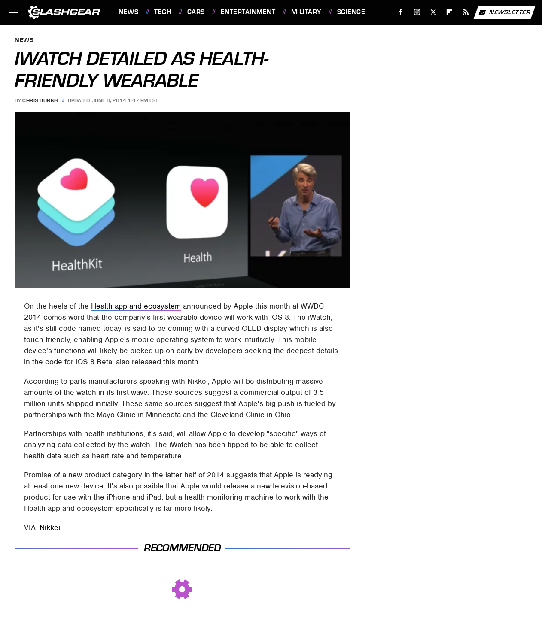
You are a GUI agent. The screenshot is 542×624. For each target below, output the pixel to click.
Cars (196, 12)
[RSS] (466, 12)
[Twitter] (433, 12)
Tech (162, 12)
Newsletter (504, 12)
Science (351, 12)
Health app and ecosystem (136, 306)
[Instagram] (417, 12)
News (128, 12)
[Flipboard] (449, 12)
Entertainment (248, 12)
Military (306, 12)
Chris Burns (40, 100)
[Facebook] (401, 12)
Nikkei (50, 527)
